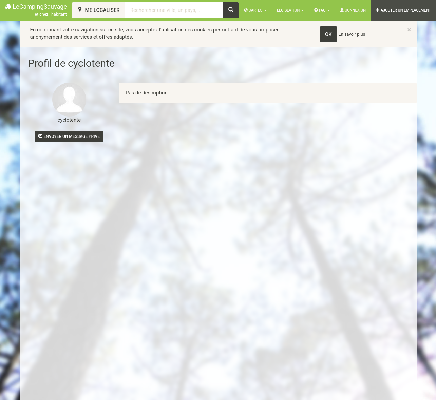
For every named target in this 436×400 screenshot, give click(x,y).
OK (328, 34)
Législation (290, 10)
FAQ (322, 10)
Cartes (255, 10)
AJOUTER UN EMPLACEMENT (403, 10)
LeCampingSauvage (36, 10)
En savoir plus (352, 34)
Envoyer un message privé (69, 136)
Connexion (353, 10)
